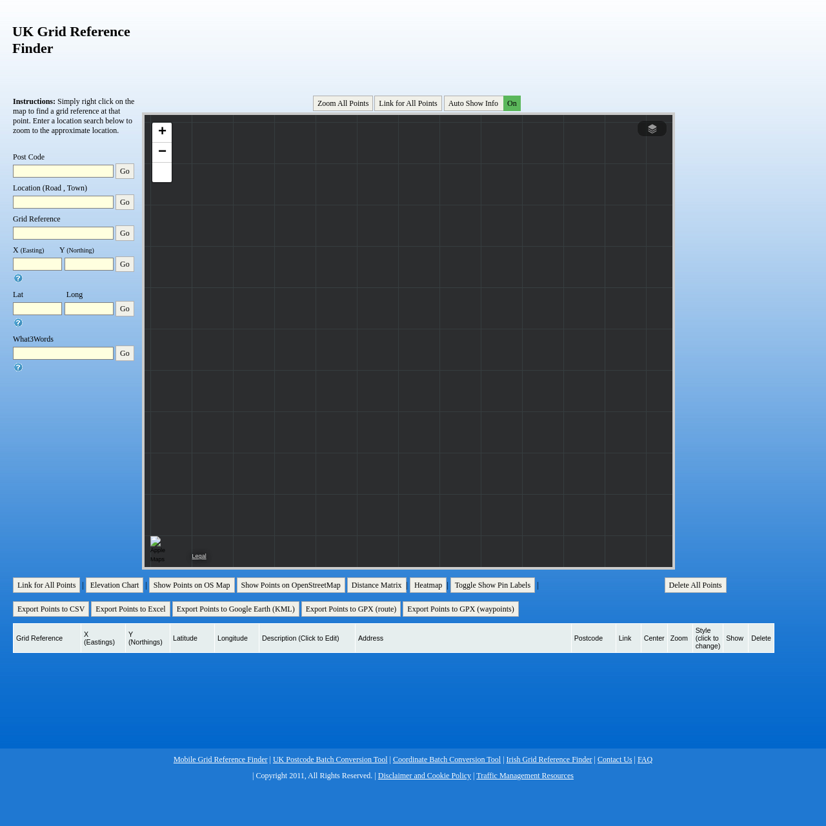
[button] (162, 133)
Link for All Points (408, 103)
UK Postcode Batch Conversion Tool (330, 759)
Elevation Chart (114, 585)
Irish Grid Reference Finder (549, 759)
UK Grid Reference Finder (71, 39)
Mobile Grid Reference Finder (221, 759)
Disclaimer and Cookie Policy (424, 775)
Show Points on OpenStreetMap (291, 585)
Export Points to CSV (51, 609)
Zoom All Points (342, 103)
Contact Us (615, 759)
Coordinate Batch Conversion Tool (447, 759)
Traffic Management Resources (525, 775)
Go (125, 171)
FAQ (645, 759)
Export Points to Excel (130, 609)
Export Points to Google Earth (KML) (236, 609)
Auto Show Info (483, 103)
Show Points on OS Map (192, 585)
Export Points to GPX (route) (351, 609)
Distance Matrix (377, 585)
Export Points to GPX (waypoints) (460, 609)
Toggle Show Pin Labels (493, 585)
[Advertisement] (410, 44)
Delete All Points (695, 585)
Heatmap (428, 585)
